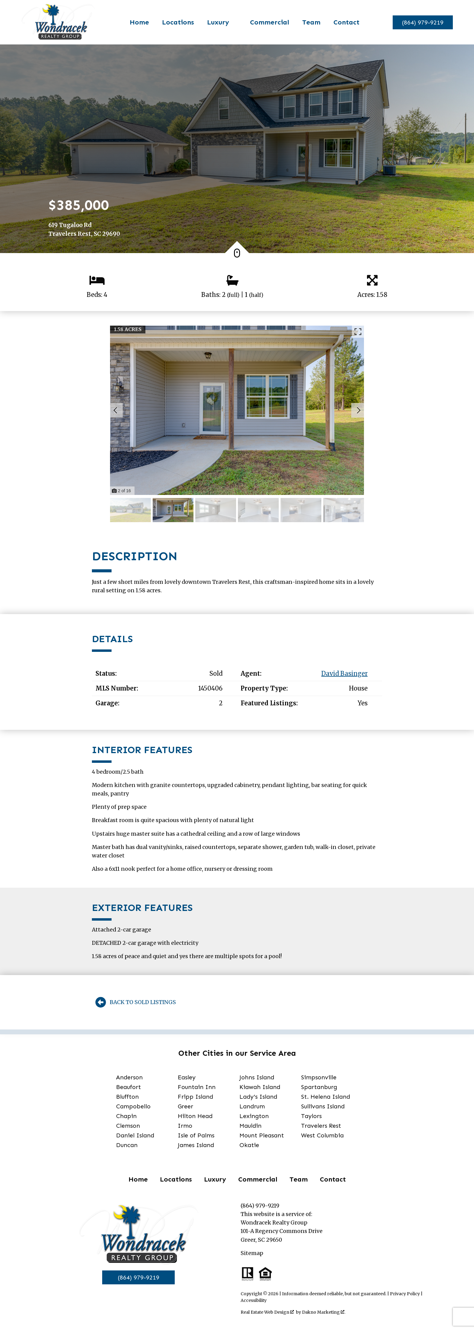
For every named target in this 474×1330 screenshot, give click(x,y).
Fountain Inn (197, 1087)
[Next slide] (358, 410)
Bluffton (127, 1096)
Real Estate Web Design (267, 1312)
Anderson (129, 1077)
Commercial (266, 22)
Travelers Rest (321, 1125)
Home (136, 22)
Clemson (128, 1125)
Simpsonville (318, 1077)
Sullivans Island (323, 1106)
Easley (187, 1077)
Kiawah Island (259, 1087)
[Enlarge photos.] (358, 332)
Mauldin (250, 1125)
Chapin (126, 1116)
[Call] (419, 22)
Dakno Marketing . (323, 1312)
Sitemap (252, 1253)
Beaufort (128, 1087)
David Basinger (344, 673)
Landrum (252, 1106)
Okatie (249, 1145)
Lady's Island (258, 1096)
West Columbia (322, 1135)
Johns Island (256, 1077)
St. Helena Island (325, 1096)
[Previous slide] (115, 410)
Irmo (185, 1125)
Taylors (311, 1116)
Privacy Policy (405, 1293)
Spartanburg (319, 1087)
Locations (175, 22)
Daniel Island (135, 1135)
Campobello (133, 1106)
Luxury (215, 1179)
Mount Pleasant (261, 1135)
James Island (196, 1145)
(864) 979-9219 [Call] (138, 1277)
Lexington (254, 1116)
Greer (185, 1106)
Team (308, 22)
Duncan (127, 1145)
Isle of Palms (196, 1135)
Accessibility (254, 1300)
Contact (343, 22)
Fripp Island (195, 1096)
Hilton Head (195, 1116)
